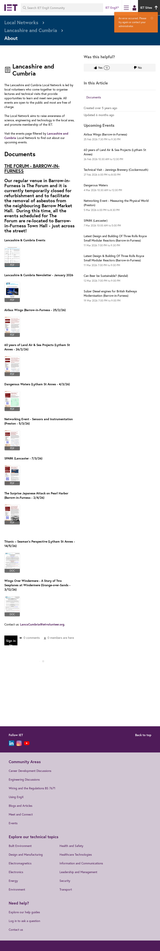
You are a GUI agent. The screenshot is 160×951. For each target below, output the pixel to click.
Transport (66, 889)
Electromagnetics (20, 863)
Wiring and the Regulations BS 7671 (32, 788)
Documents (93, 97)
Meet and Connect (21, 814)
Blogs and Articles (20, 806)
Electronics (16, 872)
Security (65, 881)
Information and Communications (81, 863)
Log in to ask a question (24, 921)
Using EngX (16, 797)
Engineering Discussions (24, 779)
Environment (17, 889)
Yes (103, 67)
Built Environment (20, 846)
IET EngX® (112, 8)
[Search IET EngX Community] (62, 7)
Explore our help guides (24, 912)
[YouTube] (26, 743)
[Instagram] (19, 743)
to (102, 139)
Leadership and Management (78, 872)
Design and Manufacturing (26, 854)
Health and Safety (71, 846)
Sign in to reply (11, 642)
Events (13, 823)
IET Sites (149, 7)
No (140, 67)
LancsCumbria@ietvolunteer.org (42, 624)
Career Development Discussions (30, 771)
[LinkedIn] (11, 743)
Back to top (143, 735)
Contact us (16, 929)
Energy (13, 881)
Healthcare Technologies (76, 854)
